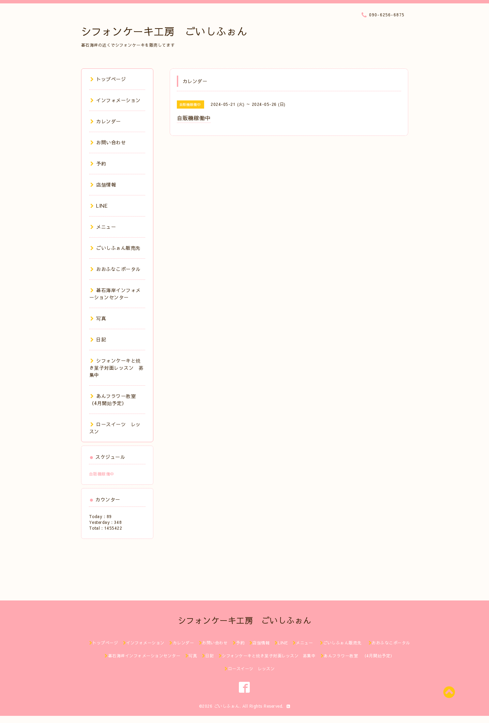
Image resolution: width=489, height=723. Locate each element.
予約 (98, 163)
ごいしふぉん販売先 (118, 247)
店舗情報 (103, 184)
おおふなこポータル (115, 269)
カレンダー (105, 121)
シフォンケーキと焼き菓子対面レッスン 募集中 (116, 367)
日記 (98, 339)
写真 (98, 318)
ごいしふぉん (227, 706)
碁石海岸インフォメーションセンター (115, 294)
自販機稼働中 (101, 474)
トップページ (108, 79)
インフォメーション (115, 100)
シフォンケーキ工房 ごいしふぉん (164, 31)
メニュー (103, 226)
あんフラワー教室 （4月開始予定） (115, 399)
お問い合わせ (108, 142)
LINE (99, 205)
